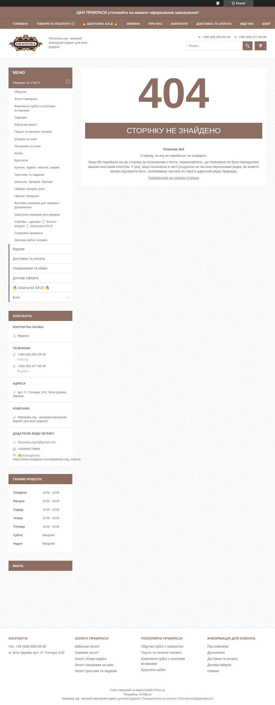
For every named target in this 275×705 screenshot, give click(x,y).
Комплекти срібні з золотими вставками (34, 108)
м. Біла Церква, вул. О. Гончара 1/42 (37, 652)
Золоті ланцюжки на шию (94, 665)
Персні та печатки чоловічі (33, 131)
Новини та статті (26, 83)
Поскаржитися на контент (159, 698)
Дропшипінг (216, 652)
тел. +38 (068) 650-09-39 (27, 646)
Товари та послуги (53, 24)
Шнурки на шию (25, 139)
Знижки (133, 24)
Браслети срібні (153, 670)
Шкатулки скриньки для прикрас (37, 214)
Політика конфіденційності (195, 698)
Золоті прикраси (25, 99)
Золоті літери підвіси (91, 659)
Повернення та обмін (30, 268)
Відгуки (246, 24)
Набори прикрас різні (29, 189)
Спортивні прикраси (28, 233)
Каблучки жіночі (25, 124)
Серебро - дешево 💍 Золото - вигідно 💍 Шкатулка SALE (36, 224)
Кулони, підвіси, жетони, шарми (36, 167)
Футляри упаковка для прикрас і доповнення (37, 205)
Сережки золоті (87, 652)
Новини (213, 671)
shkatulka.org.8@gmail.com (37, 442)
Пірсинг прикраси (26, 196)
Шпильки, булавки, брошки (33, 182)
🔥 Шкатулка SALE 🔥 (100, 24)
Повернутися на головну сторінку (173, 178)
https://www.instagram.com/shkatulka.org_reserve (47, 459)
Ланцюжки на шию (27, 146)
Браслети (21, 160)
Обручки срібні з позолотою (162, 646)
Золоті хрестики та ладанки (96, 671)
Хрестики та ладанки (29, 174)
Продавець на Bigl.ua (137, 694)
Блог (266, 24)
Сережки (20, 117)
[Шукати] (248, 45)
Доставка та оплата (214, 24)
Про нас (155, 24)
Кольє (18, 153)
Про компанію (218, 646)
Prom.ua (159, 690)
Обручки (20, 92)
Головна (20, 24)
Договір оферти (25, 278)
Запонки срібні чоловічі (30, 240)
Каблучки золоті (87, 646)
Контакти (179, 24)
